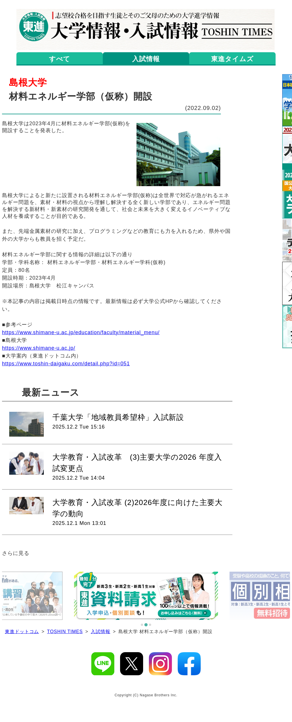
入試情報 (100, 631)
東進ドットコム (22, 631)
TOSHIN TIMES (65, 631)
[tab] (142, 625)
